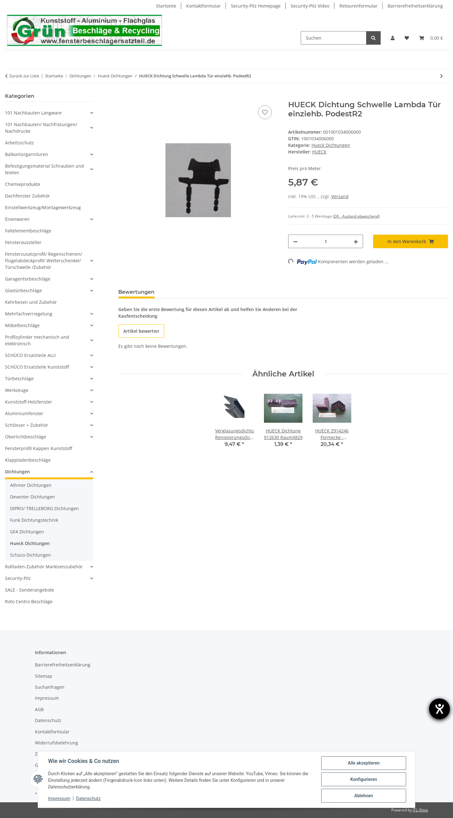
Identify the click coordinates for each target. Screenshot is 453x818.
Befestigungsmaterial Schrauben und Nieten (44, 169)
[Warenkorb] (431, 38)
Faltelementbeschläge (28, 231)
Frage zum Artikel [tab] (188, 292)
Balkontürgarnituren (26, 154)
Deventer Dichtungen (32, 497)
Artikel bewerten (141, 331)
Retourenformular (358, 6)
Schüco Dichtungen (30, 555)
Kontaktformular (203, 6)
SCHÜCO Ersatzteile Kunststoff (37, 367)
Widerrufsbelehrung (56, 743)
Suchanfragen (49, 687)
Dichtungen (17, 472)
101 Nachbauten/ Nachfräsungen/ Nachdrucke (41, 127)
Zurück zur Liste (24, 76)
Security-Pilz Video (310, 6)
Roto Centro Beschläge (29, 601)
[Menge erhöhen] (356, 241)
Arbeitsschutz (19, 143)
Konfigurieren (363, 779)
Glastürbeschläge (23, 290)
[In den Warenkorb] (123, 96)
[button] (393, 38)
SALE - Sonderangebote (29, 590)
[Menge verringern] (295, 241)
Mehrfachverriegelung (28, 314)
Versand (340, 196)
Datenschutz (88, 798)
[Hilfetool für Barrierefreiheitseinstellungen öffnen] (439, 708)
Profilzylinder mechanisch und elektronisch (37, 340)
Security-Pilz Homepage (256, 6)
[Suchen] (333, 38)
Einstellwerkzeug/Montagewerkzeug (43, 207)
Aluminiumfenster (24, 413)
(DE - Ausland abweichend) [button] (356, 216)
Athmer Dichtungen (31, 485)
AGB (39, 709)
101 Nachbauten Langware (33, 113)
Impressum (59, 798)
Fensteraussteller (23, 242)
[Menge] (325, 241)
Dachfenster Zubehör (27, 196)
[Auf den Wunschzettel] (265, 112)
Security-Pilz (18, 578)
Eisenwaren (17, 219)
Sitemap (43, 676)
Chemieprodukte (22, 184)
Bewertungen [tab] (136, 292)
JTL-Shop (420, 810)
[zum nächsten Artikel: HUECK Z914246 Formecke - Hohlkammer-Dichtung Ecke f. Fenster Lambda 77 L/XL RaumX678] (441, 76)
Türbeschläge (19, 378)
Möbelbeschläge (22, 325)
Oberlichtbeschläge (25, 437)
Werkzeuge (16, 390)
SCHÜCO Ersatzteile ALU (30, 355)
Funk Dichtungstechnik (34, 520)
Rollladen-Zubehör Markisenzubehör (44, 567)
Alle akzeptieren (363, 762)
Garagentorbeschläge (27, 279)
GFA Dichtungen (27, 532)
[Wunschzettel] (407, 38)
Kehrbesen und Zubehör (31, 302)
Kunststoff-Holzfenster (28, 402)
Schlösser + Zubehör (26, 425)
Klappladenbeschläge (28, 460)
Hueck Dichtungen (330, 145)
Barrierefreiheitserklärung (415, 6)
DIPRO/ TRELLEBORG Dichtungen (44, 508)
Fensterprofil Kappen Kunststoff (38, 448)
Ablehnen (363, 795)
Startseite (166, 6)
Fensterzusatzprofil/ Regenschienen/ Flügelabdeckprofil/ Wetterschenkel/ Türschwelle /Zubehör (43, 260)
